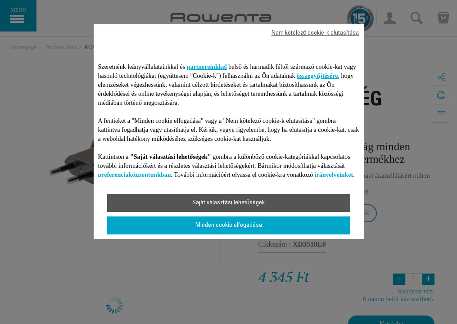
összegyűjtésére (317, 75)
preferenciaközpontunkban (134, 174)
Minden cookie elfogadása (228, 225)
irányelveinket (334, 174)
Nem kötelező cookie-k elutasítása (315, 33)
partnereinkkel (207, 66)
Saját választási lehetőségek (228, 203)
